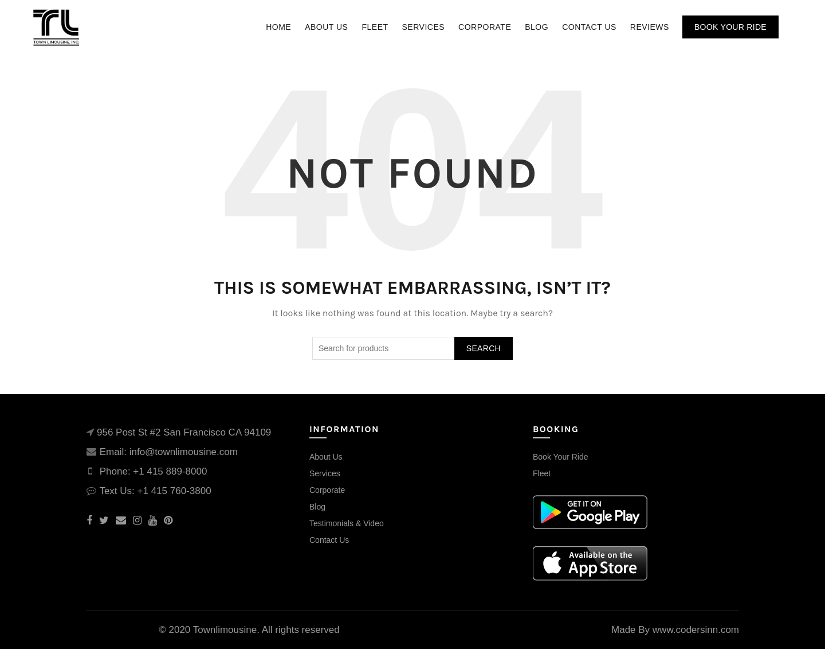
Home (278, 27)
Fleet (375, 27)
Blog (536, 27)
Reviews (649, 27)
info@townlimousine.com (183, 451)
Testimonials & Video (346, 523)
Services (423, 27)
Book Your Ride (730, 27)
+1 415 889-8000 (170, 471)
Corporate (484, 27)
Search (483, 348)
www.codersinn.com (696, 629)
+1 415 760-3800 (174, 490)
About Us (326, 27)
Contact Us (589, 27)
